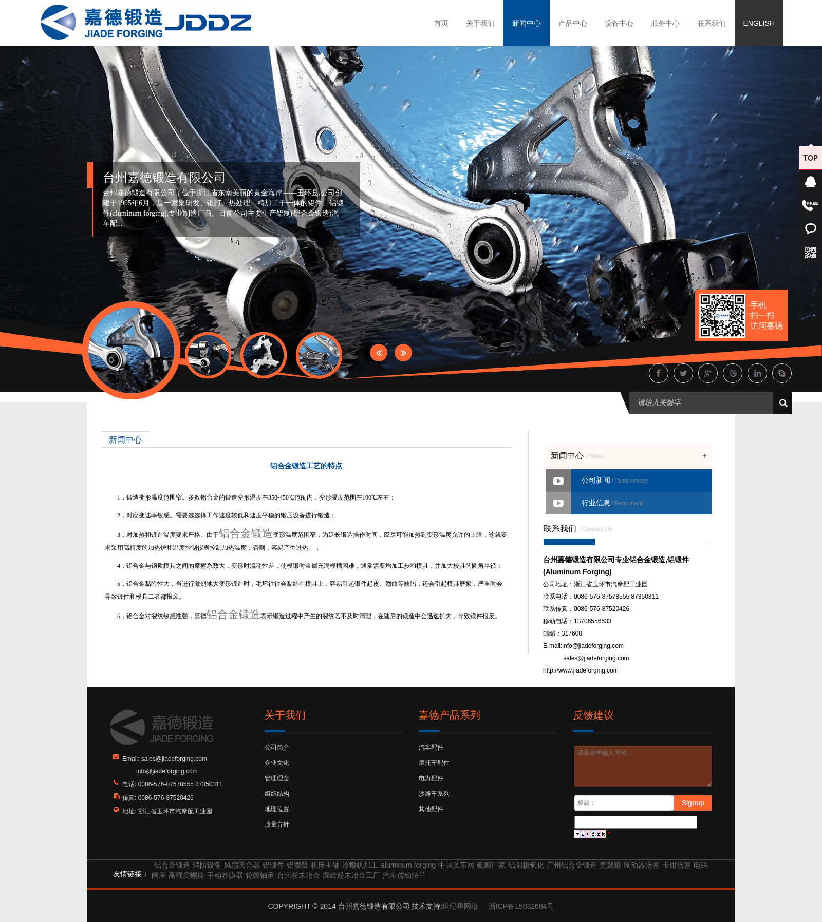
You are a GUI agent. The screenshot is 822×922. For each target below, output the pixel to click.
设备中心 (619, 23)
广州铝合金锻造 (572, 865)
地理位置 (277, 809)
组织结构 (277, 793)
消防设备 (207, 865)
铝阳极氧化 (526, 865)
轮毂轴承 (260, 875)
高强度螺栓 (186, 875)
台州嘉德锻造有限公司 (164, 177)
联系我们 (711, 23)
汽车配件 (431, 747)
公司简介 (277, 747)
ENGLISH (759, 23)
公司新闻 (615, 480)
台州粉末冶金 (298, 875)
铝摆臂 (297, 865)
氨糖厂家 (491, 865)
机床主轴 (325, 865)
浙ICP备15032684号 (521, 906)
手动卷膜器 (225, 875)
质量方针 (277, 824)
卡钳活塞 (676, 865)
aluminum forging (408, 865)
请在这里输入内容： (643, 766)
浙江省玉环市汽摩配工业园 (175, 811)
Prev (378, 352)
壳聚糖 (610, 865)
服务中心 (665, 23)
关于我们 (480, 23)
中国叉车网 (456, 865)
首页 (441, 23)
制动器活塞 (642, 865)
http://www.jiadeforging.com (581, 670)
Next (403, 352)
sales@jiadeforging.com (596, 658)
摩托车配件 (434, 762)
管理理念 (277, 778)
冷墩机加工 (360, 865)
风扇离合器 (242, 865)
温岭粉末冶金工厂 (351, 875)
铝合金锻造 (246, 533)
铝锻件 (273, 865)
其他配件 (431, 809)
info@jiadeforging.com (593, 645)
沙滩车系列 (434, 793)
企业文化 (277, 762)
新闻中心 (526, 23)
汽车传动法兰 (404, 875)
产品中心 (572, 23)
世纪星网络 (460, 906)
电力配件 (431, 778)
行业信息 (612, 502)
